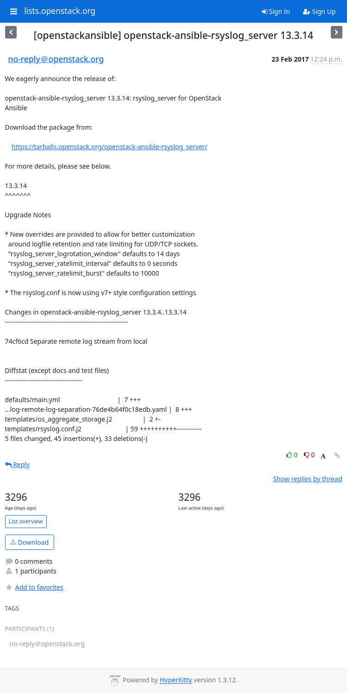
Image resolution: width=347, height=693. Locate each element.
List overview (26, 521)
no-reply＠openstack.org (56, 58)
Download (29, 542)
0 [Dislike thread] (309, 454)
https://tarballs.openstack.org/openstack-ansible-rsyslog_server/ (109, 146)
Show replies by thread (307, 478)
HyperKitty (176, 680)
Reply (17, 464)
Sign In (276, 11)
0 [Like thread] (292, 454)
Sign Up (319, 11)
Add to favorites (34, 587)
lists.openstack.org (59, 11)
